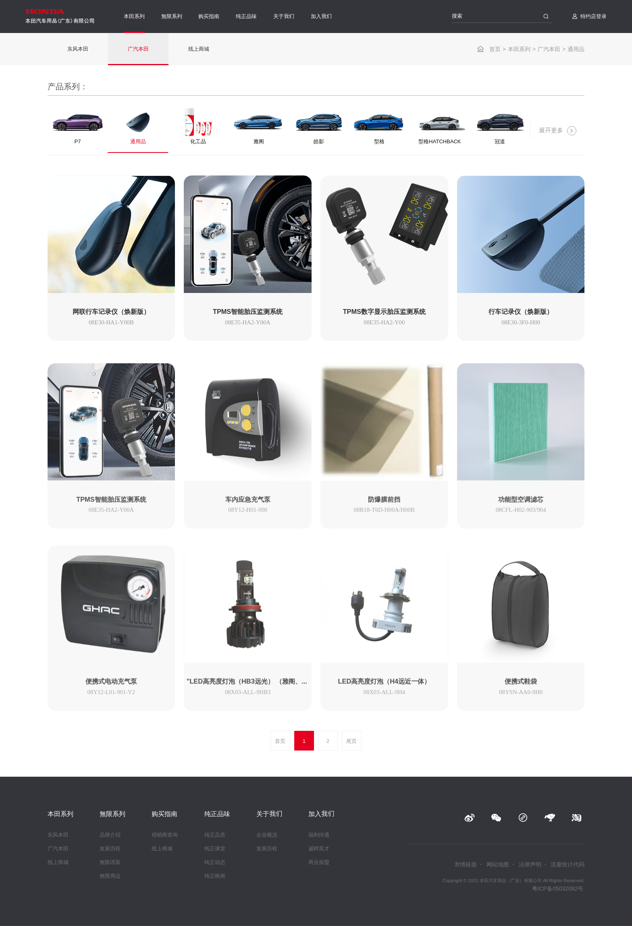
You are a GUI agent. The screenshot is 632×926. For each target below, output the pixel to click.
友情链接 (465, 864)
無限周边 (110, 876)
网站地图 (497, 864)
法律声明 (530, 864)
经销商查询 (165, 834)
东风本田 (77, 49)
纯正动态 (214, 862)
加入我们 (321, 16)
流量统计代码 (567, 864)
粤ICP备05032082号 (558, 888)
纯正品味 (246, 16)
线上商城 (198, 49)
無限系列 (171, 16)
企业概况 (266, 834)
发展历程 (110, 848)
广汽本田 (549, 49)
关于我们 (283, 16)
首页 (495, 49)
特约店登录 (593, 16)
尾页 (351, 741)
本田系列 (134, 16)
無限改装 (110, 862)
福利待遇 (318, 834)
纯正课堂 (214, 848)
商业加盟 (318, 862)
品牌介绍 (110, 834)
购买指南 (208, 16)
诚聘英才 (318, 848)
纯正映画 (214, 876)
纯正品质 (214, 834)
